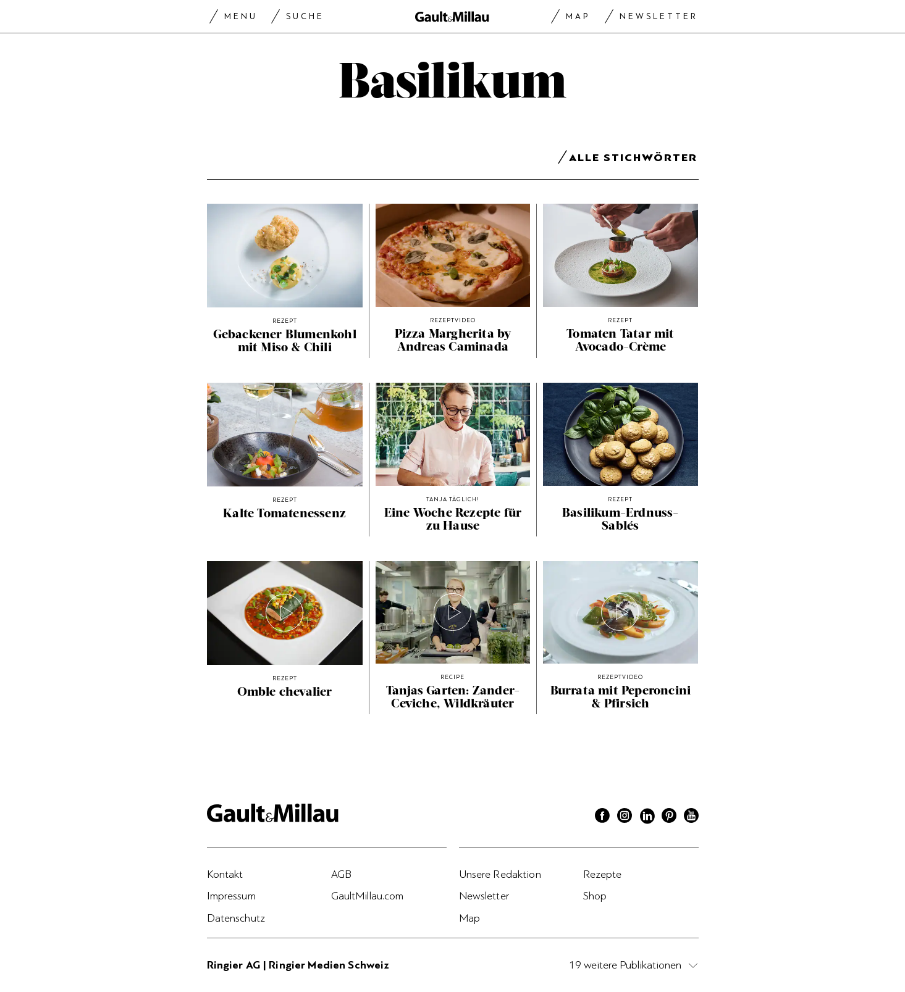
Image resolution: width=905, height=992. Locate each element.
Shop (595, 896)
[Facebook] (602, 817)
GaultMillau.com (367, 896)
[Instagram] (624, 817)
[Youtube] (691, 817)
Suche (305, 16)
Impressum (231, 896)
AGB (341, 874)
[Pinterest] (669, 817)
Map (578, 16)
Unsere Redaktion (500, 874)
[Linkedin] (646, 817)
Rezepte (602, 874)
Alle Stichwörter (633, 159)
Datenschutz (236, 918)
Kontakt (225, 874)
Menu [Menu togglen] (241, 16)
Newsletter (659, 16)
